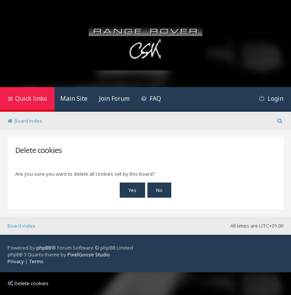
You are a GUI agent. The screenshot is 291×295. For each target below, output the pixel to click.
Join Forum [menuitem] (114, 98)
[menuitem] (151, 99)
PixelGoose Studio (88, 254)
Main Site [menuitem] (74, 98)
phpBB (44, 247)
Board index (21, 225)
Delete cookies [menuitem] (28, 283)
